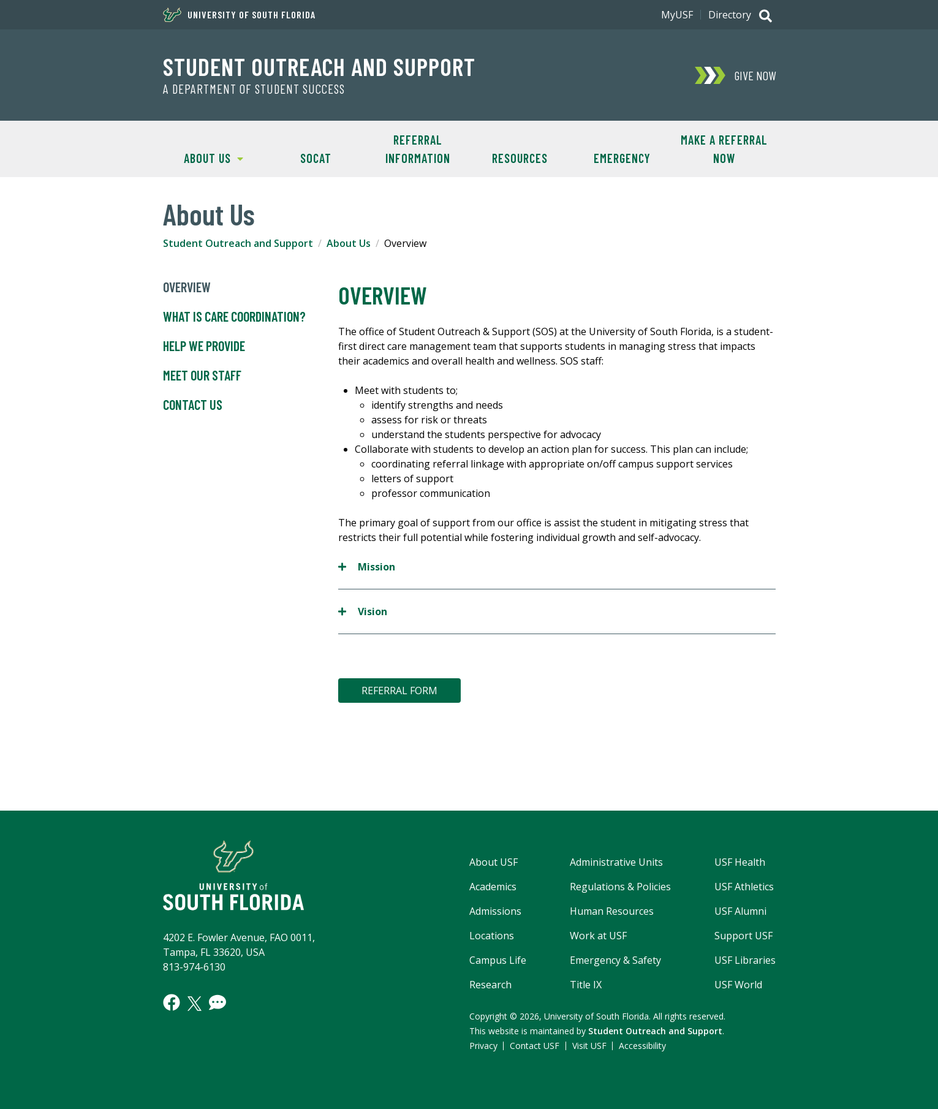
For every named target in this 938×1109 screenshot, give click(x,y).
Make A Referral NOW (724, 148)
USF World (738, 984)
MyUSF (677, 15)
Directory (729, 15)
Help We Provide (204, 346)
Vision (362, 611)
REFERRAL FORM (399, 690)
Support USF (743, 935)
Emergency (622, 158)
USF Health (739, 862)
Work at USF (598, 935)
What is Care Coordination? (234, 316)
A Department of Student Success (254, 88)
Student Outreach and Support (319, 66)
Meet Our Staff (202, 375)
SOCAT (315, 158)
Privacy (483, 1045)
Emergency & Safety (615, 960)
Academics (492, 886)
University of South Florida (239, 15)
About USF (493, 862)
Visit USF (589, 1045)
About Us (203, 157)
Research (490, 984)
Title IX (586, 984)
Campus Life (497, 960)
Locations (491, 935)
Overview (187, 287)
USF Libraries (745, 960)
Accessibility (642, 1045)
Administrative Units (616, 862)
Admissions (495, 911)
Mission (366, 566)
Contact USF (534, 1045)
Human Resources (612, 911)
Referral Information (417, 148)
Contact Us (192, 405)
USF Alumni (740, 911)
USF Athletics (744, 886)
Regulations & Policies (620, 886)
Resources (520, 158)
